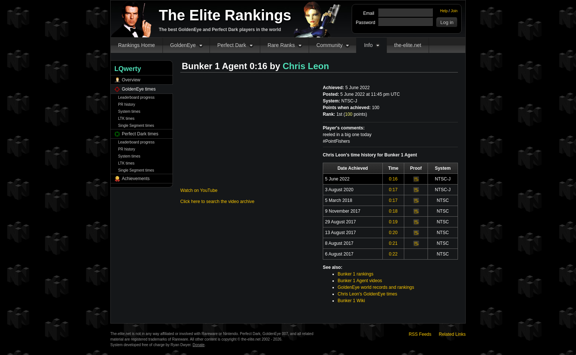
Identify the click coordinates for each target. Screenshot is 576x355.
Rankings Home (136, 45)
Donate (198, 345)
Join (454, 11)
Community (330, 45)
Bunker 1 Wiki (351, 300)
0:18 (393, 211)
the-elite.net (407, 45)
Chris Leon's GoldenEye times (367, 294)
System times (129, 111)
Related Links (452, 334)
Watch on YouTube (199, 190)
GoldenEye (183, 45)
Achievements (136, 178)
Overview (131, 79)
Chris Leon (306, 66)
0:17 (393, 189)
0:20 (393, 232)
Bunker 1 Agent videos (360, 280)
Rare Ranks (281, 45)
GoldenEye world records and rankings (376, 287)
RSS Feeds (420, 334)
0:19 (393, 221)
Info (368, 45)
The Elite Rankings (225, 15)
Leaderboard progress (136, 97)
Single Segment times (136, 126)
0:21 (393, 243)
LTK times (126, 118)
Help (444, 11)
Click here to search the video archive (217, 201)
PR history (126, 104)
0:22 (393, 254)
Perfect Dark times (140, 133)
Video (416, 179)
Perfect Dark (231, 45)
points (355, 114)
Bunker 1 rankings (356, 274)
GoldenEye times (138, 89)
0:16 (393, 179)
